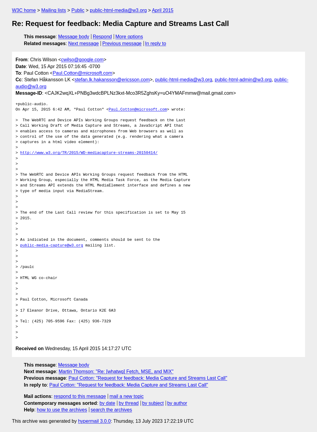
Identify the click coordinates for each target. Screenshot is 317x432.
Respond (102, 36)
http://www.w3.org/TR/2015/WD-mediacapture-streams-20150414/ (89, 153)
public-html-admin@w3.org (243, 79)
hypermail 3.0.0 (94, 421)
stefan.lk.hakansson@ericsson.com (112, 79)
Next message (83, 43)
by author (177, 403)
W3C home (24, 10)
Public (77, 10)
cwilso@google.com (82, 59)
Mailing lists (53, 10)
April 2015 (162, 10)
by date (107, 403)
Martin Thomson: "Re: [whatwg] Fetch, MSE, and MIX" (116, 371)
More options (129, 36)
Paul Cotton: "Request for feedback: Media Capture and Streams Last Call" (147, 378)
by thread (129, 403)
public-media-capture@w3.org (51, 245)
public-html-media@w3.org (118, 10)
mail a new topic (127, 396)
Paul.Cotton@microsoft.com (82, 73)
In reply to (155, 43)
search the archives (111, 409)
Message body (73, 36)
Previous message (122, 43)
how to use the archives (62, 409)
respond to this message (80, 396)
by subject (153, 403)
